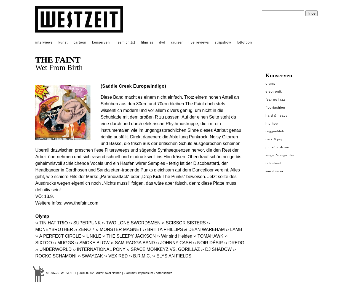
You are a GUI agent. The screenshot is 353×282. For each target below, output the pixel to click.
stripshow (223, 42)
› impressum (144, 273)
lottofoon (244, 42)
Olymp (271, 83)
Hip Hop (272, 123)
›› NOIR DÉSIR (208, 242)
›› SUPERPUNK (85, 223)
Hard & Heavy (276, 115)
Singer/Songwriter (280, 155)
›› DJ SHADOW (216, 249)
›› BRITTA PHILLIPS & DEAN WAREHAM (184, 229)
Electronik (274, 91)
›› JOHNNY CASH (174, 242)
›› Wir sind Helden (174, 236)
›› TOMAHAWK (208, 236)
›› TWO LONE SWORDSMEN (131, 223)
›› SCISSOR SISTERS (184, 223)
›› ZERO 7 (84, 229)
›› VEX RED (116, 256)
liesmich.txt (125, 42)
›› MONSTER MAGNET (119, 229)
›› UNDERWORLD (53, 249)
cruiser (177, 42)
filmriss (147, 42)
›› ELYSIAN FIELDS (171, 256)
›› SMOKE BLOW (92, 242)
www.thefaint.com (81, 203)
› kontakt (129, 273)
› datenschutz (163, 273)
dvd (162, 42)
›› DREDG (234, 242)
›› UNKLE (91, 236)
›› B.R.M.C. (140, 256)
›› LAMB (234, 229)
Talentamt (273, 163)
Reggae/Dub (275, 131)
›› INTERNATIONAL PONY (99, 249)
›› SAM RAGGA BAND (133, 242)
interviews (44, 42)
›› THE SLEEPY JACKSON (129, 236)
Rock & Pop (275, 139)
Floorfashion (275, 107)
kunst (63, 42)
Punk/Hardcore (277, 147)
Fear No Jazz (275, 99)
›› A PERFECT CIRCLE (58, 236)
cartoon (79, 42)
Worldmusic (275, 171)
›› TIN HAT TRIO (51, 223)
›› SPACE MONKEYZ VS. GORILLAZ (163, 249)
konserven (101, 42)
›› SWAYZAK (90, 256)
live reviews (199, 42)
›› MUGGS (63, 242)
